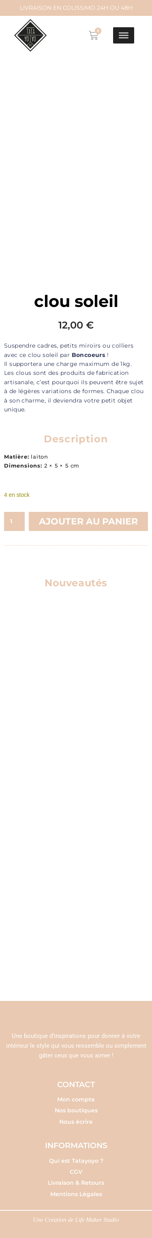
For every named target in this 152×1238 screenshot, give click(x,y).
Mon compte (76, 1096)
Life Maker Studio (97, 1217)
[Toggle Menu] (123, 35)
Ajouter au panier (88, 518)
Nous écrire (76, 1119)
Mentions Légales (76, 1191)
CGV (76, 1169)
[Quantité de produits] (14, 518)
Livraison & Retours (76, 1180)
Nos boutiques (76, 1107)
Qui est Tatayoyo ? (76, 1158)
